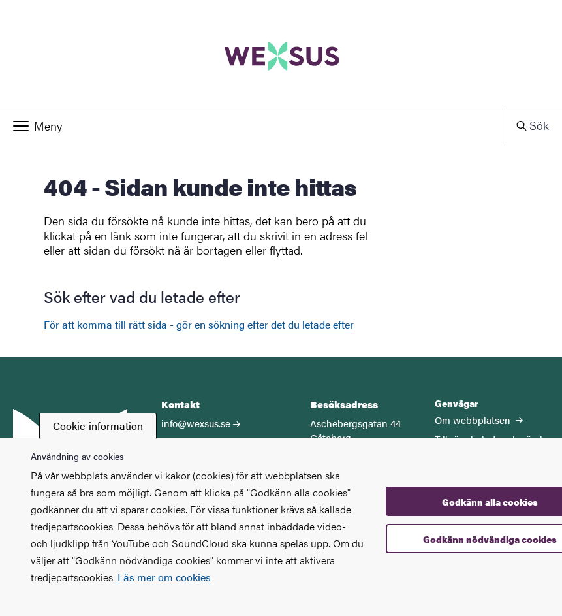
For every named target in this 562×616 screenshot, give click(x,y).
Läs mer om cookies (164, 577)
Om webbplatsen (479, 420)
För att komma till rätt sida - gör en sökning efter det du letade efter (199, 324)
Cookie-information (98, 425)
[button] (251, 126)
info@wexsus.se (195, 423)
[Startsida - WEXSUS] (281, 54)
